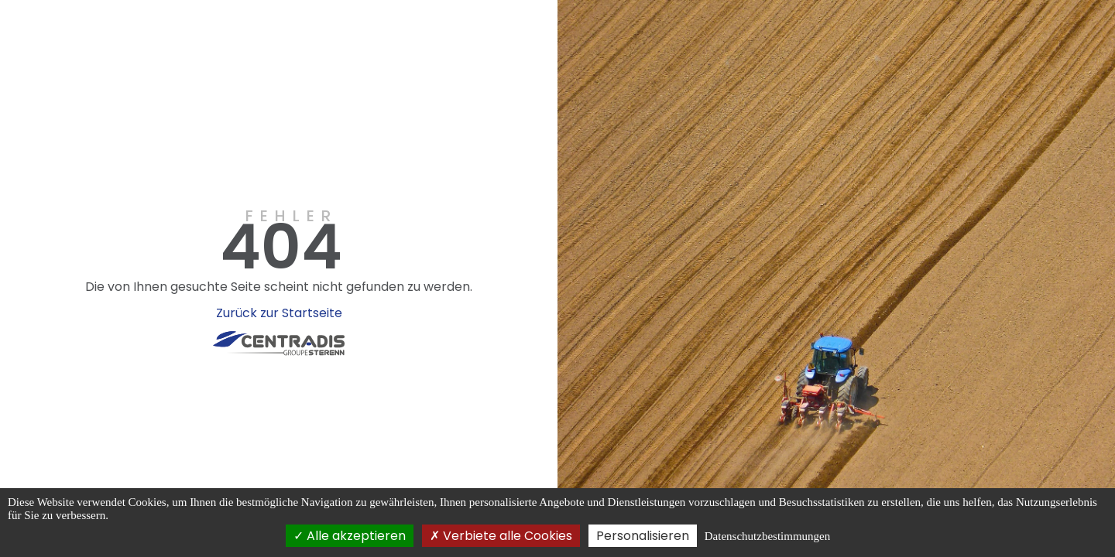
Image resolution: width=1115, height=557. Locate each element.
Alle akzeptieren (349, 536)
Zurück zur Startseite (279, 313)
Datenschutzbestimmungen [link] (767, 536)
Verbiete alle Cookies (501, 536)
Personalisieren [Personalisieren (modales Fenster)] (642, 536)
